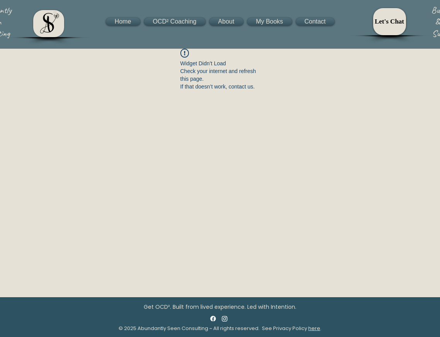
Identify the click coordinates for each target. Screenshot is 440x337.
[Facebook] (213, 318)
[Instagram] (224, 318)
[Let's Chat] (389, 21)
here (314, 328)
